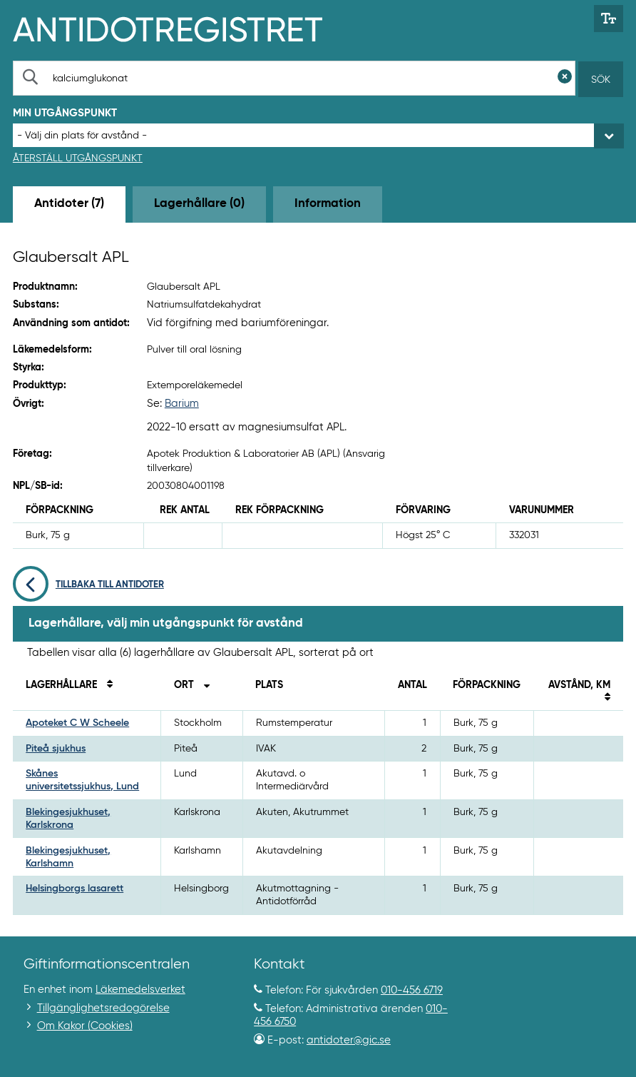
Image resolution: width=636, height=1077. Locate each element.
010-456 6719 (412, 990)
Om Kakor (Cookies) (85, 1026)
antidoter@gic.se (349, 1040)
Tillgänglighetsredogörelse (103, 1008)
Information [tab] (327, 204)
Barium (182, 403)
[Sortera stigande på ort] (203, 685)
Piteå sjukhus (56, 749)
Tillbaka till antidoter (88, 585)
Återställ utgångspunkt (78, 158)
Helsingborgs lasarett (74, 889)
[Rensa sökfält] (564, 78)
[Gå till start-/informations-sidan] (183, 28)
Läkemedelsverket (140, 989)
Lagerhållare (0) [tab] (199, 204)
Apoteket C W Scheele (77, 723)
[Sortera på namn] (106, 685)
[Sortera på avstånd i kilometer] (603, 698)
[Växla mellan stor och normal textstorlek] (608, 18)
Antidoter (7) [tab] (69, 204)
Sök (600, 80)
